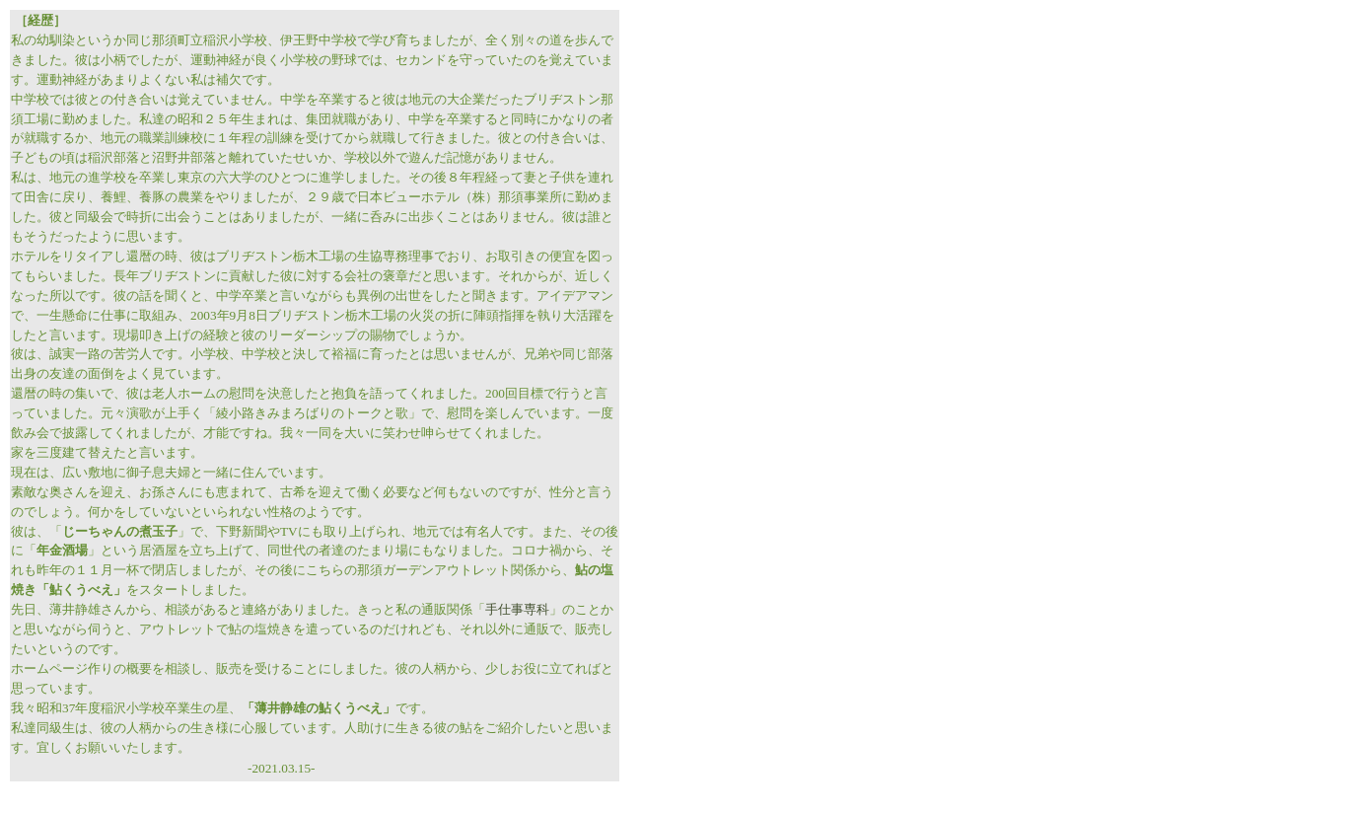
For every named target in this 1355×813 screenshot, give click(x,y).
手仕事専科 (517, 609)
